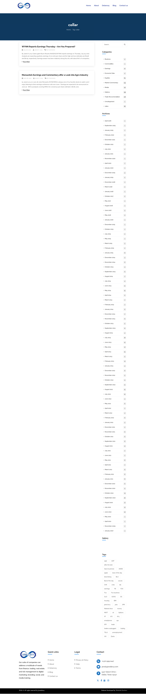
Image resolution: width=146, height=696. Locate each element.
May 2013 (115, 347)
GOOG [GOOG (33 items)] (114, 597)
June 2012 (115, 399)
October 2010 (115, 493)
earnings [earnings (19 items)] (107, 589)
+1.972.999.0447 (108, 661)
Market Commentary (115, 83)
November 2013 (115, 319)
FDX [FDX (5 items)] (121, 589)
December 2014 (115, 257)
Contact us (53, 676)
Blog (51, 672)
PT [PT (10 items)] (105, 616)
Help (78, 664)
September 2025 (115, 125)
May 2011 (115, 460)
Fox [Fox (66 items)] (105, 593)
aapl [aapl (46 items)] (105, 561)
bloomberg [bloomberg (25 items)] (107, 577)
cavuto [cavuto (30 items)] (120, 581)
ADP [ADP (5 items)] (112, 561)
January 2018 (115, 191)
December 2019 (115, 173)
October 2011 (115, 436)
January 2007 (115, 531)
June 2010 (115, 512)
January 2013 (115, 366)
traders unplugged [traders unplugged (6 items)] (110, 628)
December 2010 (115, 484)
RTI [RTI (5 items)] (111, 616)
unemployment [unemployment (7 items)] (117, 632)
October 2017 (115, 196)
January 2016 (115, 220)
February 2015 (115, 248)
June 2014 (115, 286)
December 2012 (115, 370)
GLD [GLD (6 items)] (105, 597)
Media (115, 87)
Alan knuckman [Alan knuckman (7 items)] (109, 569)
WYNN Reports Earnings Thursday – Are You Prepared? (48, 46)
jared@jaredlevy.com (110, 667)
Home (68, 30)
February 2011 (115, 474)
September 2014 (115, 272)
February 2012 (115, 418)
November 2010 (115, 488)
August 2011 (115, 446)
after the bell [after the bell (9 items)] (108, 565)
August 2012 (115, 389)
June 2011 (115, 455)
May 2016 (115, 215)
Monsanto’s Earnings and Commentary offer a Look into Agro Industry (55, 75)
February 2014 (115, 305)
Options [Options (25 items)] (120, 612)
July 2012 (115, 394)
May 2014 (115, 290)
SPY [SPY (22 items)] (105, 624)
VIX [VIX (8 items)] (105, 636)
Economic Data (115, 73)
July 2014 (115, 281)
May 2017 (115, 201)
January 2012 (115, 422)
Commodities (115, 64)
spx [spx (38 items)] (118, 620)
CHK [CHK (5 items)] (105, 585)
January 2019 (115, 177)
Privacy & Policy (82, 660)
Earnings (115, 68)
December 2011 (115, 427)
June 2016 (115, 210)
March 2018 (115, 187)
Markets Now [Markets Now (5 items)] (108, 608)
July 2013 (115, 337)
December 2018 (115, 182)
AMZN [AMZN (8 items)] (121, 569)
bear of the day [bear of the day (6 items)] (117, 573)
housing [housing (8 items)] (106, 600)
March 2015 (115, 243)
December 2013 (115, 314)
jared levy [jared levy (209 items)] (107, 604)
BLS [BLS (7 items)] (117, 577)
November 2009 (115, 526)
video (115, 106)
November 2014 (115, 262)
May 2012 (115, 403)
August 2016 (115, 206)
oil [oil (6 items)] (113, 612)
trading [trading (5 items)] (123, 628)
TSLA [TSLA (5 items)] (106, 632)
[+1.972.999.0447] (98, 661)
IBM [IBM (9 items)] (115, 600)
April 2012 (115, 408)
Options (115, 92)
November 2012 (115, 375)
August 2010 (115, 502)
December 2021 (115, 140)
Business (115, 59)
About (51, 664)
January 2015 (115, 253)
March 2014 (115, 300)
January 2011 (115, 479)
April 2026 (115, 121)
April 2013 (115, 352)
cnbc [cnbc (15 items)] (113, 585)
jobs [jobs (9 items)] (116, 604)
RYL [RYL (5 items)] (118, 616)
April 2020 (115, 163)
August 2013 (115, 333)
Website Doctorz (121, 690)
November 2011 (115, 432)
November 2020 (115, 158)
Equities (115, 78)
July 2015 (115, 234)
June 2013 (115, 342)
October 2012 (115, 380)
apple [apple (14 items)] (106, 573)
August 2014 (115, 276)
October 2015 (115, 229)
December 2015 (115, 224)
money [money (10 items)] (119, 608)
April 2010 (115, 521)
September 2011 (115, 441)
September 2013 (115, 328)
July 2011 (115, 451)
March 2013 (115, 356)
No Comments (50, 50)
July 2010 (115, 507)
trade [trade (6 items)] (113, 624)
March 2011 (115, 469)
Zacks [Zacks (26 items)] (113, 636)
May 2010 (115, 517)
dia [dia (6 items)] (120, 585)
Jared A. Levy (38, 50)
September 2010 (115, 498)
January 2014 (115, 309)
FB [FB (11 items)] (115, 589)
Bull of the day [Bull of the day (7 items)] (109, 581)
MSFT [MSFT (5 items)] (106, 612)
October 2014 (115, 267)
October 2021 (115, 144)
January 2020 (115, 168)
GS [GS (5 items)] (121, 597)
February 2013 (115, 361)
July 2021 (115, 149)
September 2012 (115, 385)
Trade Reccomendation (115, 97)
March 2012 (115, 413)
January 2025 (115, 130)
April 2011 (115, 465)
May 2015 (115, 239)
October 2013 (115, 323)
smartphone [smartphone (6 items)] (108, 620)
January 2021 (115, 154)
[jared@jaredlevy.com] (98, 667)
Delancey (53, 668)
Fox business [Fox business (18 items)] (115, 593)
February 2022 (115, 135)
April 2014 (115, 295)
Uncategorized (115, 101)
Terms (78, 668)
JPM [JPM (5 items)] (123, 604)
